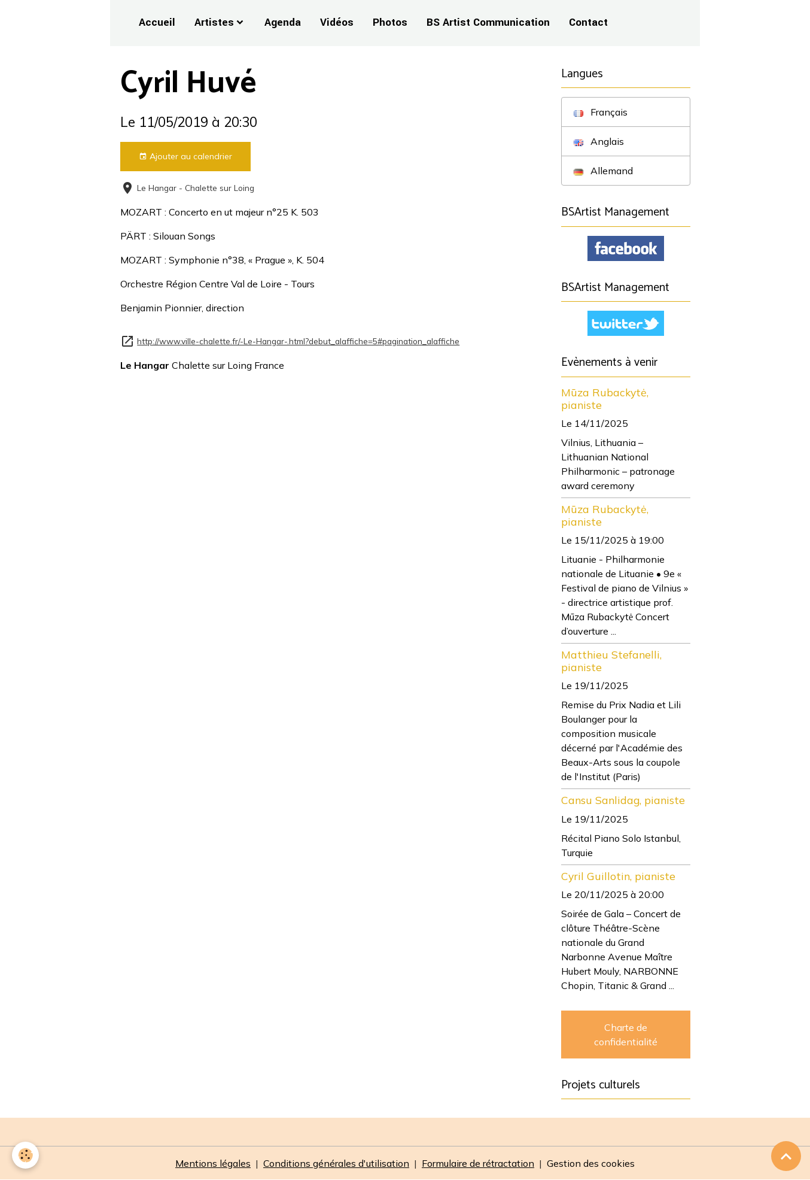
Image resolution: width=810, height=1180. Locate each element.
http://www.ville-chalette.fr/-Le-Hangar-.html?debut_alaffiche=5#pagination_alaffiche (298, 341)
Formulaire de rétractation (478, 1163)
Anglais (599, 141)
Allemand (603, 171)
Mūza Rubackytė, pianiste (604, 398)
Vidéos (337, 22)
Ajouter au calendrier (185, 156)
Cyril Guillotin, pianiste (618, 875)
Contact (588, 22)
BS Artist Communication (488, 22)
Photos (390, 22)
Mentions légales (213, 1163)
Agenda (282, 22)
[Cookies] (25, 1155)
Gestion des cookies (591, 1163)
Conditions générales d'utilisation (336, 1163)
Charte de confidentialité (625, 1034)
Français (601, 112)
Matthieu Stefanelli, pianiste (611, 661)
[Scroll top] (786, 1156)
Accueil (157, 22)
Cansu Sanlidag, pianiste (623, 799)
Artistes (214, 22)
